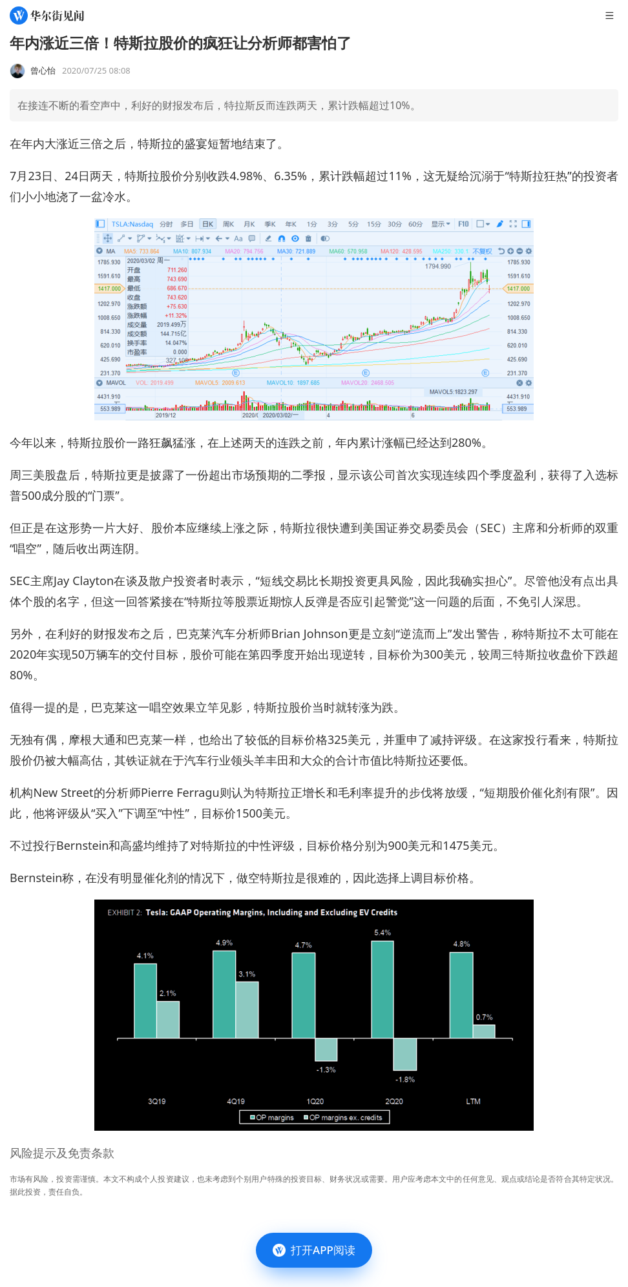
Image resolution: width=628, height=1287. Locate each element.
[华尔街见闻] (47, 15)
